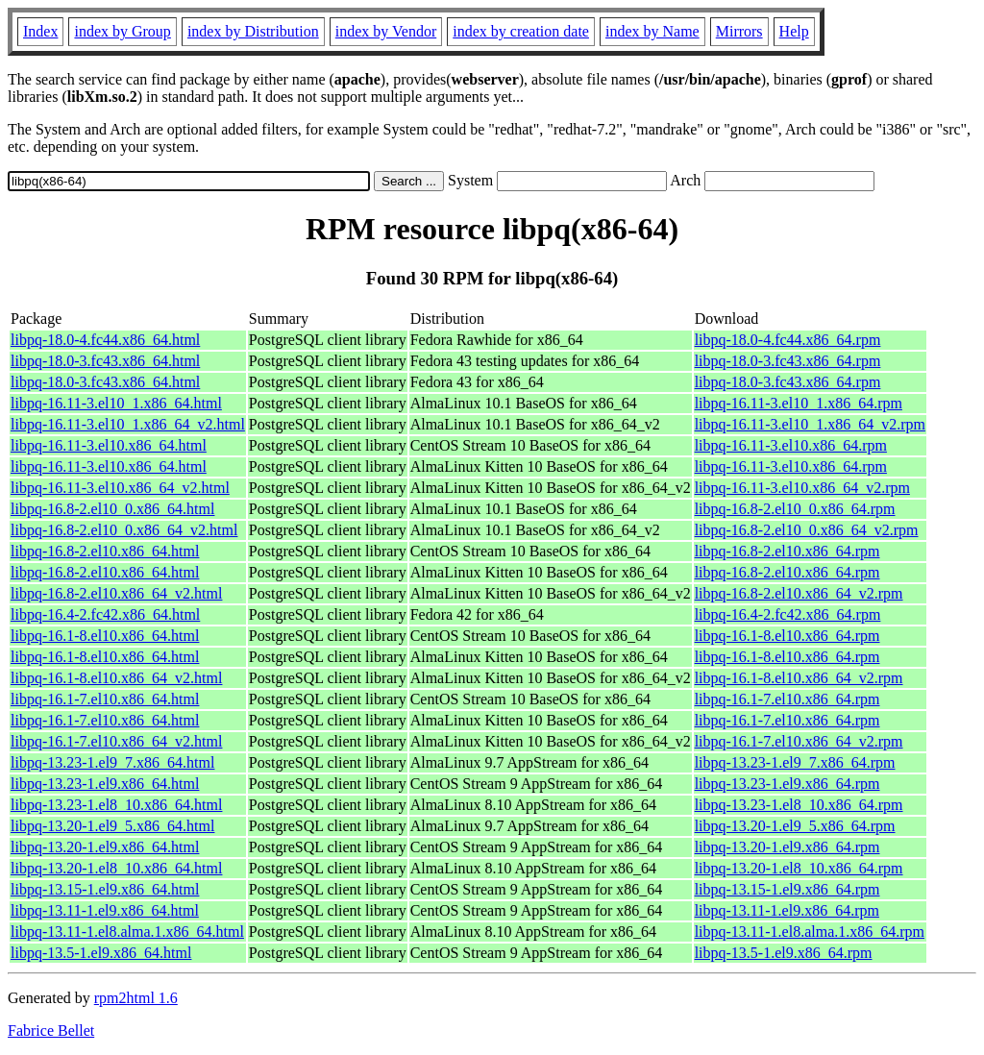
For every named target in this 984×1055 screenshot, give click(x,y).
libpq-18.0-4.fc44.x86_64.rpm (788, 339)
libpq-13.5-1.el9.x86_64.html (101, 953)
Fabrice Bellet (51, 1030)
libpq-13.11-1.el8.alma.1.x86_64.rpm (809, 931)
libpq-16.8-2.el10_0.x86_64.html (112, 509)
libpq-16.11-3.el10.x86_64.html (109, 445)
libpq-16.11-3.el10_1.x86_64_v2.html (128, 424)
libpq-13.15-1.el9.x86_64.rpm (787, 889)
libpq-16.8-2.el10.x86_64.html (105, 551)
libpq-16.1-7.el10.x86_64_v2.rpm (799, 741)
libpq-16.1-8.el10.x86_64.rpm (787, 635)
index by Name (652, 31)
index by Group (122, 31)
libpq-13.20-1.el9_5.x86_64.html (112, 826)
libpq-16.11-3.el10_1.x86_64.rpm (798, 403)
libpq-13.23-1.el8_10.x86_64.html (116, 805)
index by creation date (521, 31)
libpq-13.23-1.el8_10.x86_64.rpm (799, 805)
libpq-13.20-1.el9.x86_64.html (105, 847)
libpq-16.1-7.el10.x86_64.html (105, 699)
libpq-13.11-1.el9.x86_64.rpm (787, 910)
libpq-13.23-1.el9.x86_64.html (105, 783)
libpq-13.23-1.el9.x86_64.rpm (787, 783)
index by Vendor (385, 31)
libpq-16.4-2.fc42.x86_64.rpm (788, 614)
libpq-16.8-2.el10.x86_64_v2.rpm (799, 593)
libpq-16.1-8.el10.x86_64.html (105, 635)
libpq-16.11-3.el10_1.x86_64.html (116, 403)
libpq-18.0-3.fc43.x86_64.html (105, 361)
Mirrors (739, 31)
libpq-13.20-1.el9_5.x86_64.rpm (795, 826)
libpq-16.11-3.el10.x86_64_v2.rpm (802, 487)
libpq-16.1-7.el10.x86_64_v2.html (116, 741)
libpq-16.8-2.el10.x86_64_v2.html (116, 593)
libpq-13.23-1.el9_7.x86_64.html (112, 762)
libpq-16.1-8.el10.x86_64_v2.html (116, 678)
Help (794, 31)
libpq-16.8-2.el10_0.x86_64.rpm (795, 509)
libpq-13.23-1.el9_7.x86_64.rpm (795, 762)
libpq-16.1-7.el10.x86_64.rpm (787, 699)
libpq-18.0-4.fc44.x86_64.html (105, 339)
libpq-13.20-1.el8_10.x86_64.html (116, 868)
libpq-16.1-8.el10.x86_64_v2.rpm (799, 678)
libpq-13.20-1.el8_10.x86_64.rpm (799, 868)
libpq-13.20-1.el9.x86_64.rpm (787, 847)
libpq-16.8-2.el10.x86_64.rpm (787, 551)
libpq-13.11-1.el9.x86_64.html (105, 910)
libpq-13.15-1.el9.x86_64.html (105, 889)
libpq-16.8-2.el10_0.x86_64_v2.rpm (807, 530)
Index (40, 31)
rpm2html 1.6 (136, 998)
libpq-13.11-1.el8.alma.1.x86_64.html (127, 931)
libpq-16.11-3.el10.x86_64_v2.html (120, 487)
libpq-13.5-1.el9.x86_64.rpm (784, 953)
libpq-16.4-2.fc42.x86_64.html (105, 614)
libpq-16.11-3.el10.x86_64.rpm (791, 445)
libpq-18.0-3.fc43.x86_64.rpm (788, 361)
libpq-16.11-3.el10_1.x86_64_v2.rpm (810, 424)
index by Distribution (253, 31)
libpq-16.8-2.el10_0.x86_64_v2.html (124, 530)
